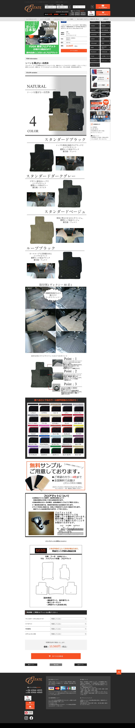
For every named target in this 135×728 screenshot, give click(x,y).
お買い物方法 (95, 130)
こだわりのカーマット (58, 19)
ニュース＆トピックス (31, 19)
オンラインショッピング (58, 723)
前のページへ (31, 663)
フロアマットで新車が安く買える (88, 19)
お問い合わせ (88, 725)
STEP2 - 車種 (59, 4)
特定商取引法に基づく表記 (98, 132)
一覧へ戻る (55, 663)
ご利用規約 (94, 128)
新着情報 (58, 11)
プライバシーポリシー (97, 133)
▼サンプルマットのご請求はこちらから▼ (56, 541)
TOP (35, 723)
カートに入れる (73, 50)
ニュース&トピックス (44, 723)
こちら (104, 140)
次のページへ (81, 663)
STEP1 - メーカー (49, 4)
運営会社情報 (64, 11)
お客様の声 (105, 19)
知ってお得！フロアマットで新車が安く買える (53, 725)
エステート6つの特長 (45, 19)
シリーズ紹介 (70, 19)
